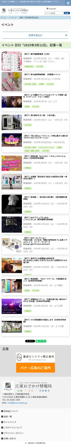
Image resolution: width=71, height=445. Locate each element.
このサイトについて (11, 427)
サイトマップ (8, 422)
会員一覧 (6, 416)
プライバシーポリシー (12, 433)
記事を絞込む (36, 35)
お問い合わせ (8, 438)
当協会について (9, 411)
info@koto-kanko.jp (17, 402)
